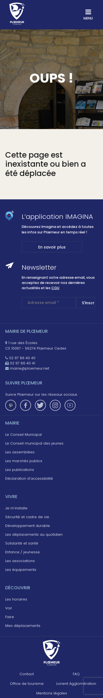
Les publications (19, 469)
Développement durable (27, 525)
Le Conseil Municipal (23, 434)
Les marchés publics (23, 461)
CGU (55, 288)
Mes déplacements (22, 625)
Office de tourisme (27, 683)
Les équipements (20, 569)
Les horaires (16, 599)
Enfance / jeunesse (22, 552)
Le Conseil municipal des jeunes (34, 443)
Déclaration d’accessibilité (29, 478)
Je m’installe (16, 508)
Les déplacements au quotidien (34, 534)
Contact (27, 674)
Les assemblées (20, 452)
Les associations (20, 561)
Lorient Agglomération (76, 683)
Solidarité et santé (21, 543)
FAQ (76, 674)
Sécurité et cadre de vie (27, 517)
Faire (9, 617)
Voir (8, 608)
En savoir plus (52, 247)
